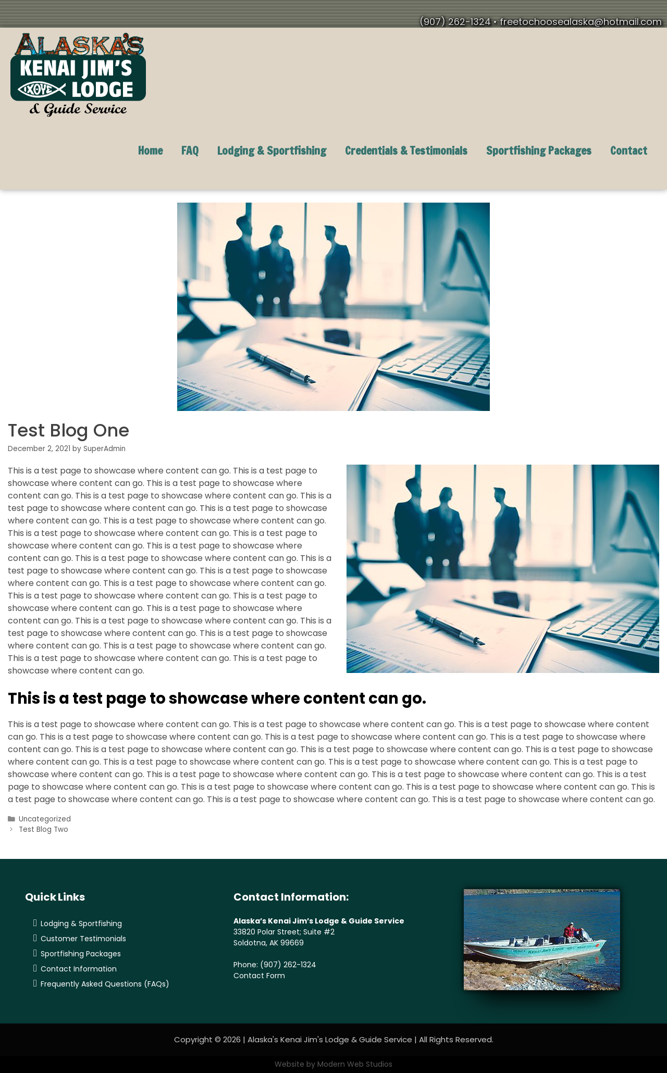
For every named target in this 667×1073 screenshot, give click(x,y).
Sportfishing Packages (538, 150)
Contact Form (259, 975)
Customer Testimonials (83, 938)
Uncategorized (45, 819)
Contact (628, 150)
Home (150, 150)
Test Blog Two (43, 829)
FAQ (190, 150)
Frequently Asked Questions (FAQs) (105, 984)
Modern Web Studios (354, 1064)
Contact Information (79, 969)
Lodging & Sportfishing (271, 150)
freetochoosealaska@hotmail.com (581, 21)
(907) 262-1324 (288, 964)
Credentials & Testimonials (406, 150)
